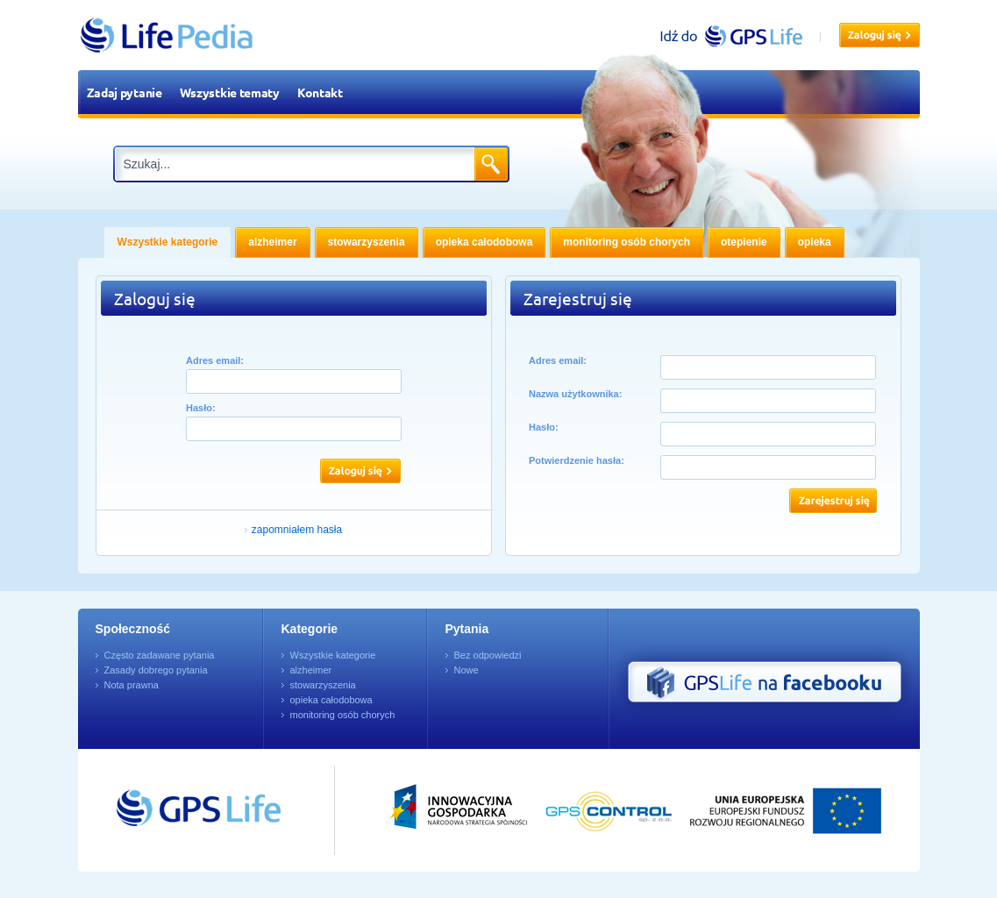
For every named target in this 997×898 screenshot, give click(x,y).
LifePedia (167, 35)
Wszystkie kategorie (333, 655)
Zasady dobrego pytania (156, 670)
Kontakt (320, 92)
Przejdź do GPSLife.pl (165, 810)
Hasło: (201, 408)
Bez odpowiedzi (488, 655)
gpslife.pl (739, 35)
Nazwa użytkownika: (575, 393)
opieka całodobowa (331, 700)
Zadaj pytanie (124, 92)
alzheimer (311, 670)
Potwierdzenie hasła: (576, 460)
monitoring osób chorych (342, 714)
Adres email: (215, 360)
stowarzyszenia (323, 685)
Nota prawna (131, 685)
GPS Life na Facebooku (764, 682)
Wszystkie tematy (230, 92)
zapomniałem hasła (297, 530)
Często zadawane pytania (159, 655)
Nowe (466, 670)
